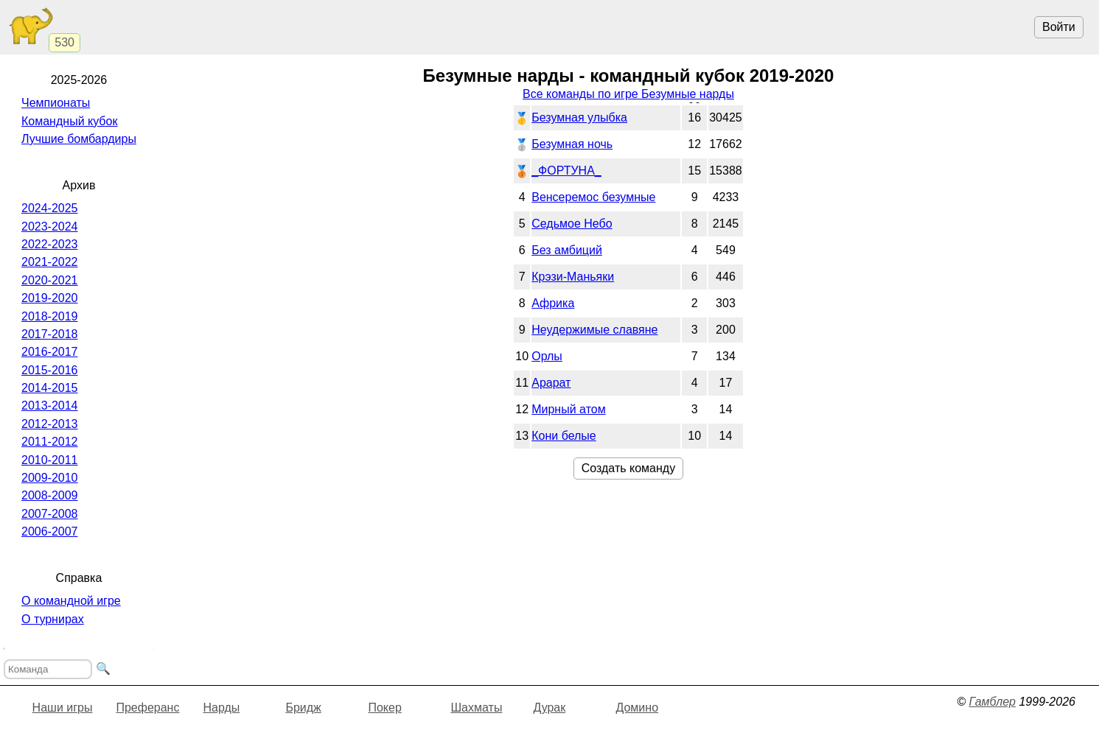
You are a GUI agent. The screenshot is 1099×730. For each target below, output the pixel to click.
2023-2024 (49, 226)
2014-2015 (49, 388)
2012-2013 (49, 424)
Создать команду (628, 468)
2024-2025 (49, 208)
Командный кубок (69, 121)
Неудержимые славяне (594, 329)
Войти (1058, 27)
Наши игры (62, 707)
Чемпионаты (55, 102)
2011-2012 (49, 441)
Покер (384, 707)
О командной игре (71, 600)
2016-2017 (49, 351)
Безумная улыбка (579, 117)
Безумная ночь (572, 144)
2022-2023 (49, 244)
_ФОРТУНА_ (566, 170)
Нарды (221, 707)
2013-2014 (49, 405)
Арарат (551, 382)
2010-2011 (49, 460)
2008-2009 (49, 495)
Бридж (303, 707)
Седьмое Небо (571, 223)
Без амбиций (566, 250)
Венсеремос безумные (593, 197)
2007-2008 (49, 514)
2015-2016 (49, 370)
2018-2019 (49, 316)
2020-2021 (49, 280)
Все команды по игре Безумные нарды (628, 94)
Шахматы (476, 707)
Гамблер (992, 701)
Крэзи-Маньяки (572, 276)
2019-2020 (49, 298)
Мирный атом (568, 409)
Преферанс (147, 707)
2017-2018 (49, 334)
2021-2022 (49, 262)
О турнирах (52, 619)
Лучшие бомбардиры (78, 139)
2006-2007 (49, 531)
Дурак (549, 707)
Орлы (546, 356)
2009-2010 (49, 477)
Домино (636, 707)
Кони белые (563, 435)
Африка (552, 303)
